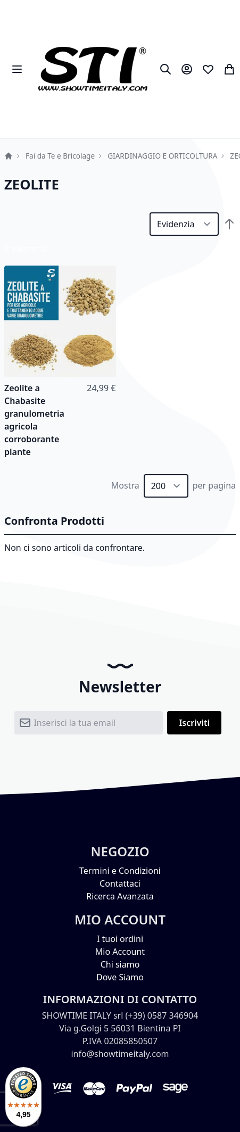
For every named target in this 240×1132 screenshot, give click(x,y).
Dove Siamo (120, 977)
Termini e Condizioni (120, 871)
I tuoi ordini (120, 939)
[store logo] (92, 69)
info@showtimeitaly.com (120, 1054)
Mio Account (120, 951)
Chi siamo (120, 964)
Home (8, 156)
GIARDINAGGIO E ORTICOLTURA (162, 156)
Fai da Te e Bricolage (60, 156)
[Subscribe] (194, 722)
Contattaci (120, 883)
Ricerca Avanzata (119, 896)
